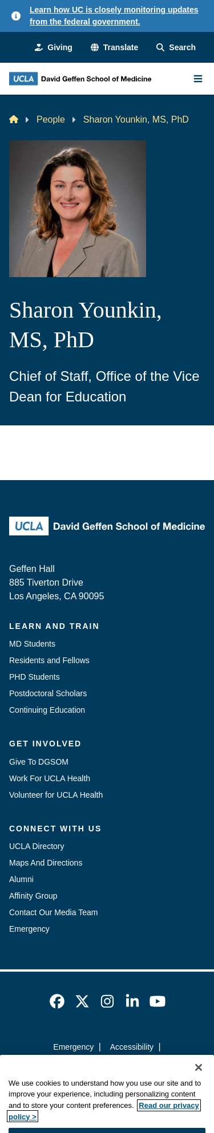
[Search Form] (176, 47)
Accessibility (132, 1046)
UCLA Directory (36, 846)
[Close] (198, 1085)
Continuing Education (47, 709)
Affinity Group (33, 895)
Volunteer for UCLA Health (56, 794)
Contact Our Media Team (53, 912)
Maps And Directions (45, 862)
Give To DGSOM (38, 761)
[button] (114, 47)
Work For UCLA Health (49, 778)
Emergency (29, 928)
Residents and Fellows (49, 660)
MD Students (32, 643)
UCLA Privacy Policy (103, 1067)
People (51, 119)
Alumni (21, 879)
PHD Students (34, 676)
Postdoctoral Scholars (48, 693)
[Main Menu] (198, 79)
